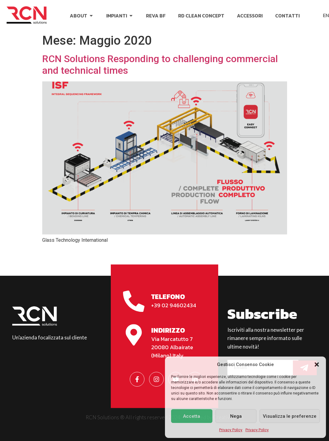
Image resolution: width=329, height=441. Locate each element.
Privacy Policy (230, 430)
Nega (236, 416)
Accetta (191, 416)
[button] (317, 364)
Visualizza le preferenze (289, 416)
